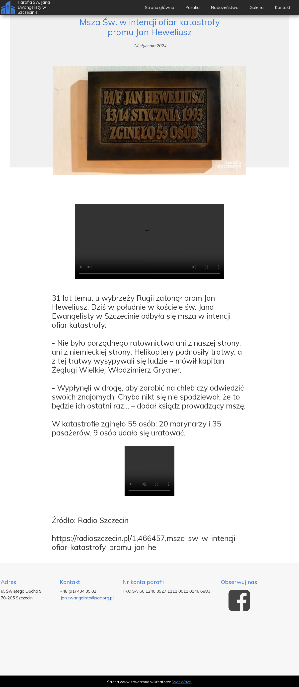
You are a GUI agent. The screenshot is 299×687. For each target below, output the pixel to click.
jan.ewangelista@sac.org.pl (87, 597)
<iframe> (149, 646)
